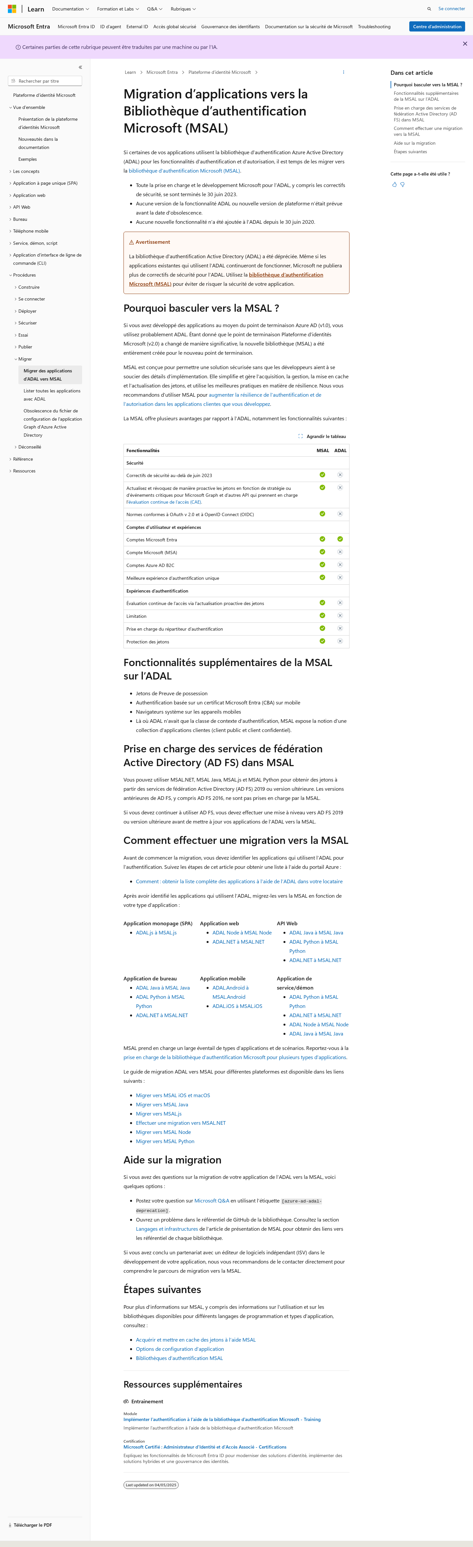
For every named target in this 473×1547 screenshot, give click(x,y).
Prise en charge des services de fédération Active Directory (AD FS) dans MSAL (425, 114)
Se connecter (452, 8)
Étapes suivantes (410, 151)
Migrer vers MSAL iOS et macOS (173, 1095)
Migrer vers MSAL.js (159, 1113)
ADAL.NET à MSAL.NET (238, 941)
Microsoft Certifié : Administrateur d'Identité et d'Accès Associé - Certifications (205, 1447)
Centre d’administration (437, 26)
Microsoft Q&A (211, 1200)
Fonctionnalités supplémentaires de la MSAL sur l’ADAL (426, 96)
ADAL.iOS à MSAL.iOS (237, 1005)
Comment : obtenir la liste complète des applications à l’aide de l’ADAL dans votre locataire (239, 881)
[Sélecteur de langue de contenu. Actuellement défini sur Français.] (23, 1536)
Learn (130, 72)
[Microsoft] (12, 9)
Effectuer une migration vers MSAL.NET (181, 1122)
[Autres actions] (343, 72)
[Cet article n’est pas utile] (402, 184)
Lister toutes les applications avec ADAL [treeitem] (52, 394)
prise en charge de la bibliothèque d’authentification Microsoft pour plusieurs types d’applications (235, 1057)
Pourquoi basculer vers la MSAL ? (428, 84)
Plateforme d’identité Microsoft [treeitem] (44, 95)
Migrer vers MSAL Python (165, 1141)
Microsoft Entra (162, 72)
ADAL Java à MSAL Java (316, 932)
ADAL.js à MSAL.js (156, 932)
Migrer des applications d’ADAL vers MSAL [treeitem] (48, 374)
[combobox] (45, 81)
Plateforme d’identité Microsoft (220, 72)
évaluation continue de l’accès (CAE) (164, 502)
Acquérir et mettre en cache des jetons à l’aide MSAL (196, 1339)
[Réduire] (80, 67)
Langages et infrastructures (167, 1228)
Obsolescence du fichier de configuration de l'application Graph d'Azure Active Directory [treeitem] (53, 423)
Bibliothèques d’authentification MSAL (179, 1357)
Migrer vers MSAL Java (162, 1104)
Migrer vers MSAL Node (163, 1131)
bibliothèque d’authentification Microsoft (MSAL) (184, 170)
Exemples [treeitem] (27, 159)
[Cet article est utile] (394, 184)
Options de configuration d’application (180, 1348)
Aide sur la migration (415, 143)
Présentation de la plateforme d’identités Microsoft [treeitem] (48, 123)
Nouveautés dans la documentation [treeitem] (38, 143)
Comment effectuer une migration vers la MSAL (428, 131)
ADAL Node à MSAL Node (242, 932)
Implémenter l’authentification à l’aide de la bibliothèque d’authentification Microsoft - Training (222, 1419)
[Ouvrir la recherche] (429, 9)
